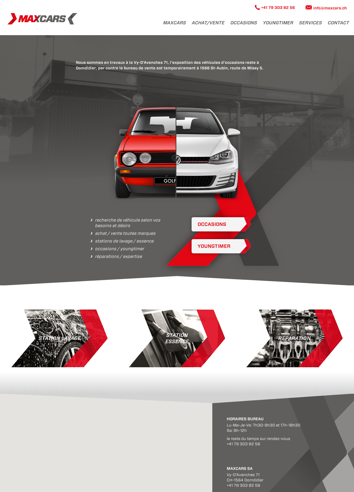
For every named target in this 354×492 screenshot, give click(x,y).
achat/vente (208, 23)
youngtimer (278, 23)
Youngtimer (214, 246)
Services (310, 23)
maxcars (174, 23)
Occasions (243, 23)
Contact (338, 23)
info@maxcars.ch (330, 8)
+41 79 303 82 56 (278, 7)
